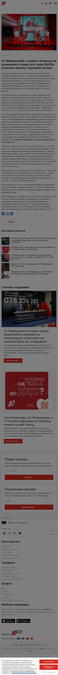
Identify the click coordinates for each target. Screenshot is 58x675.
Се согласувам (49, 661)
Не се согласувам (49, 672)
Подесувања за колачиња (48, 667)
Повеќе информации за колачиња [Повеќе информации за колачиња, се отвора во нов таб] (24, 673)
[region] (29, 666)
